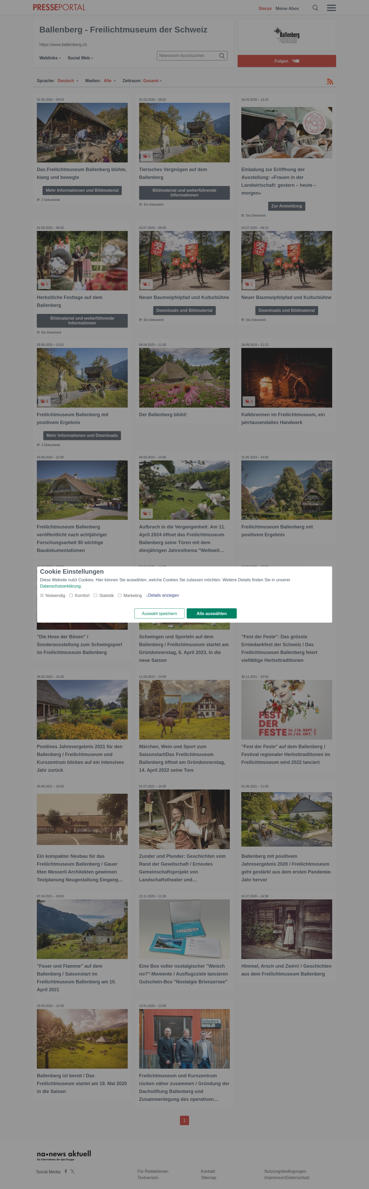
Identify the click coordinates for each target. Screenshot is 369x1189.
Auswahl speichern (159, 613)
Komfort (82, 595)
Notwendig (55, 595)
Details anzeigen (163, 595)
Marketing (133, 595)
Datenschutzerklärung (60, 586)
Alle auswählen (212, 613)
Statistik (106, 595)
